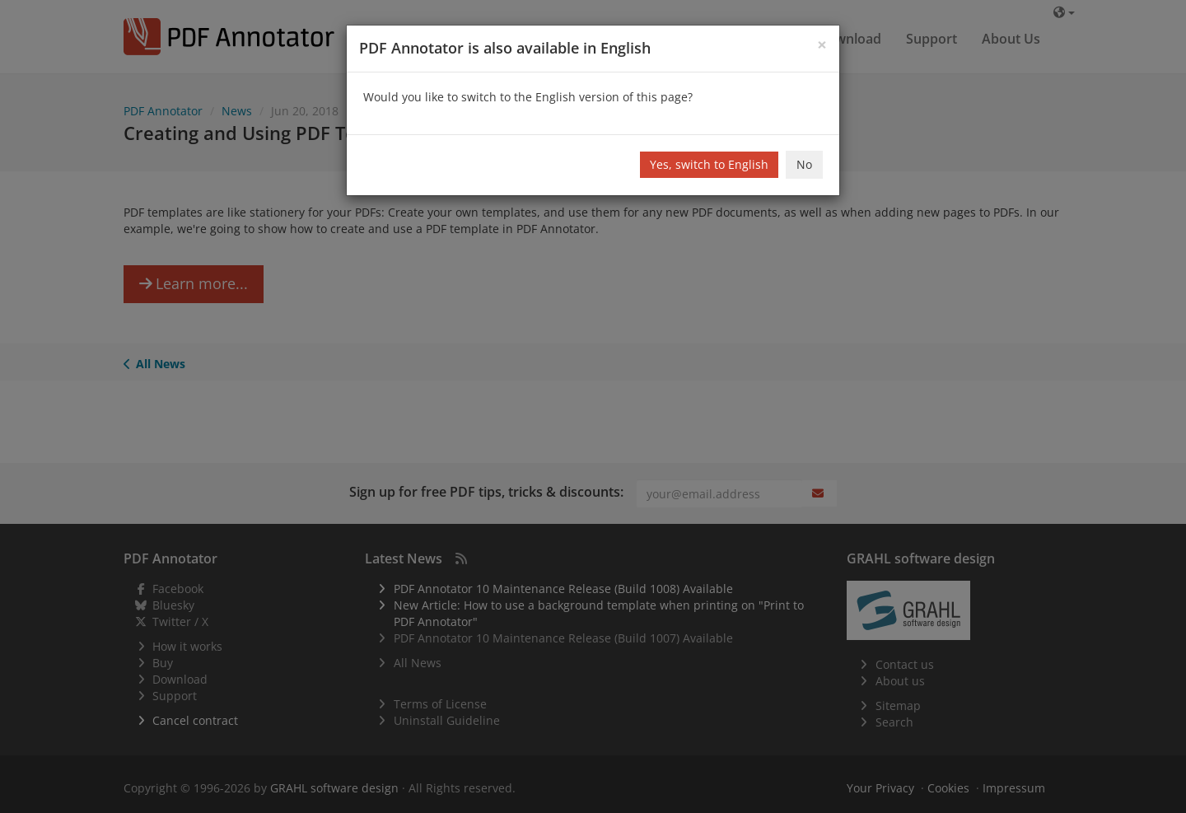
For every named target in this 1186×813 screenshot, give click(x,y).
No (804, 164)
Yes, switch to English (709, 164)
